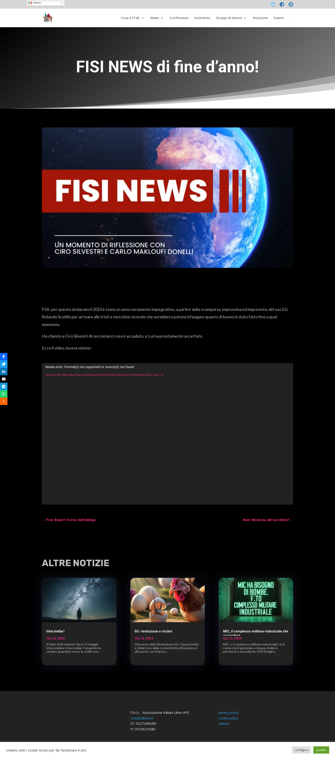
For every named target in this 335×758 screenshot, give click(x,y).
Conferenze (179, 18)
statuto (224, 723)
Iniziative (260, 18)
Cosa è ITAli (130, 18)
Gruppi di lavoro (229, 18)
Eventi (279, 18)
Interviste (202, 18)
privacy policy (229, 712)
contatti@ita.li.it (141, 718)
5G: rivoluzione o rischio (153, 631)
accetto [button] (321, 750)
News (154, 18)
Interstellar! (55, 631)
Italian (34, 3)
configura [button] (301, 750)
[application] (167, 434)
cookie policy (228, 718)
